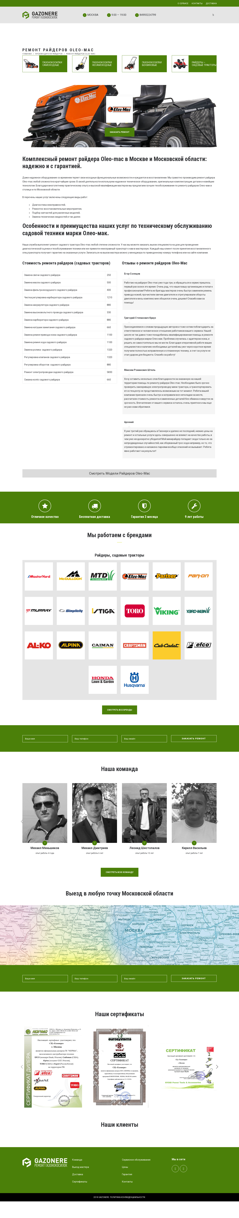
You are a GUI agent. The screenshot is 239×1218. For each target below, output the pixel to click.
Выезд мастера (80, 1183)
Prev (29, 1144)
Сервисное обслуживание (136, 1176)
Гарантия (127, 1191)
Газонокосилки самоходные (52, 63)
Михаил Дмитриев (94, 848)
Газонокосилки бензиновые (152, 63)
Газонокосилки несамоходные (102, 63)
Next (208, 1144)
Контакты (127, 1198)
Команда (77, 1176)
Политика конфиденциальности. (128, 1214)
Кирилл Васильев (194, 848)
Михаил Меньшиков (45, 848)
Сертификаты (79, 1198)
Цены (125, 1183)
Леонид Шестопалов (144, 848)
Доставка (77, 1191)
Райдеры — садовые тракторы (204, 63)
